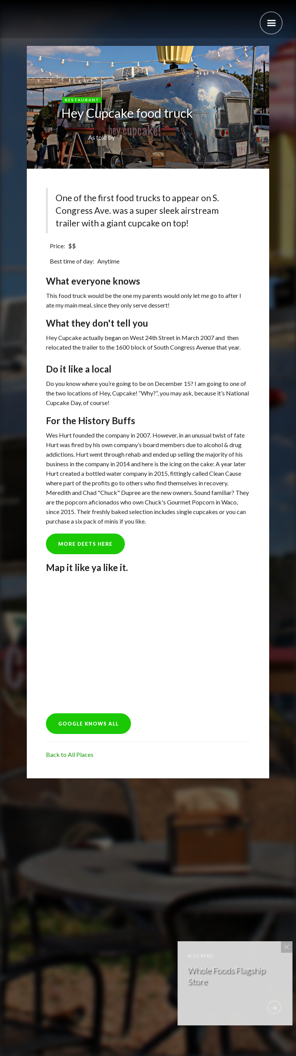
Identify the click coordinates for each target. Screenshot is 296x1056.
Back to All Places (69, 754)
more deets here (85, 544)
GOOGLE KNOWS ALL (88, 724)
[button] (271, 22)
